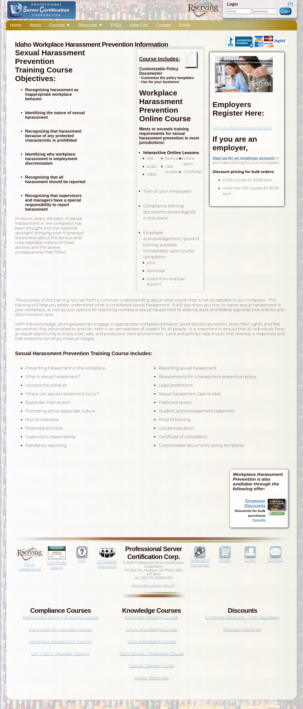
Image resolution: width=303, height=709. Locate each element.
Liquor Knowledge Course (151, 629)
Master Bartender (151, 678)
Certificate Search (57, 562)
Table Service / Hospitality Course (151, 653)
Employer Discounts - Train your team (242, 617)
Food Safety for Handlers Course (60, 629)
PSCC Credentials (29, 564)
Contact (163, 25)
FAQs (116, 25)
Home (15, 25)
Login (285, 11)
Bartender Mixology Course (151, 617)
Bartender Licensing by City (153, 585)
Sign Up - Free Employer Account (242, 128)
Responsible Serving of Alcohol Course (60, 617)
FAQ (82, 558)
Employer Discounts (255, 503)
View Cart (138, 25)
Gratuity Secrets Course (152, 666)
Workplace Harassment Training (60, 641)
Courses (59, 25)
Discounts (90, 25)
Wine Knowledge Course (151, 641)
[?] (290, 4)
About (35, 25)
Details (258, 520)
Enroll (184, 25)
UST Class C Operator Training (60, 653)
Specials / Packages (199, 560)
